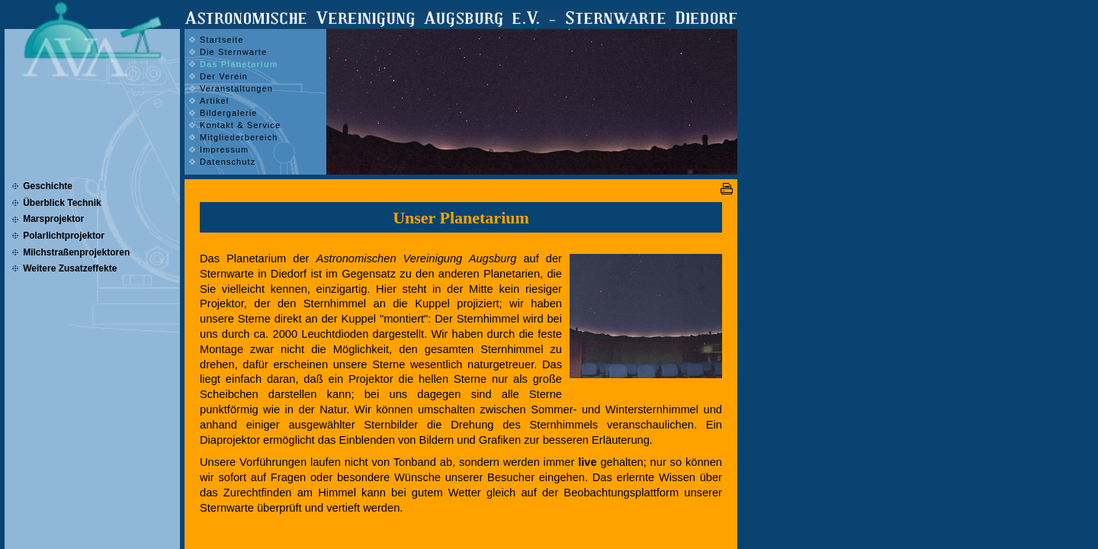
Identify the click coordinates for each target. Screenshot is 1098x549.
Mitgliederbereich (239, 137)
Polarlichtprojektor (63, 235)
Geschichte (47, 186)
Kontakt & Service (240, 125)
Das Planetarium (239, 64)
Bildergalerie (228, 112)
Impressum (224, 149)
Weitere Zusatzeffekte (70, 268)
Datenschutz (227, 161)
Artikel (214, 100)
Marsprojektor (53, 219)
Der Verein (224, 76)
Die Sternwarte (233, 51)
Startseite (221, 39)
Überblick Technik (62, 202)
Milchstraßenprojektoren (76, 252)
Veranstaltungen (236, 88)
